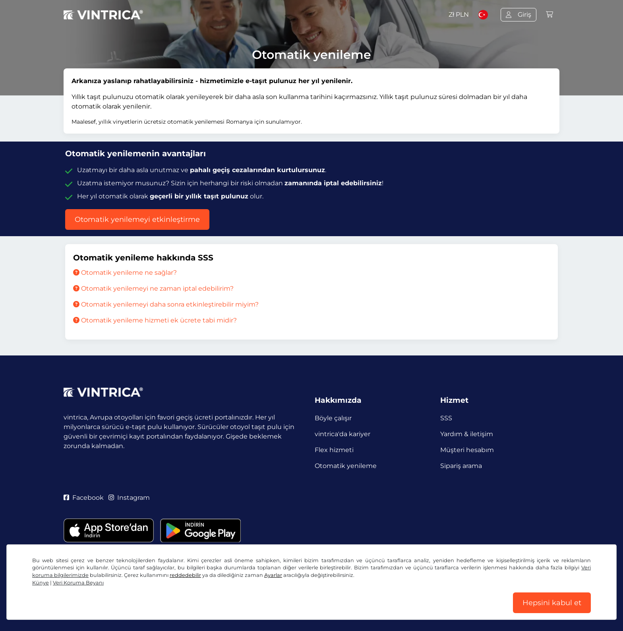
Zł (459, 14)
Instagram (129, 497)
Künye (40, 583)
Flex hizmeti (334, 450)
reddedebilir (185, 575)
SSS (446, 418)
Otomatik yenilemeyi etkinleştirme (137, 219)
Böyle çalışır (333, 418)
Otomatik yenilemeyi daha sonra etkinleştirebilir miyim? (166, 304)
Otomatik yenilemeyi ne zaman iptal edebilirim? (153, 288)
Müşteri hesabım (467, 450)
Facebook (84, 497)
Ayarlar (273, 575)
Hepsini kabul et (551, 602)
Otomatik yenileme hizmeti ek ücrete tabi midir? (155, 320)
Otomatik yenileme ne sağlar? (125, 272)
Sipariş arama (461, 466)
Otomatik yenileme (346, 466)
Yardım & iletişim (466, 434)
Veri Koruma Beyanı (78, 583)
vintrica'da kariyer (342, 434)
